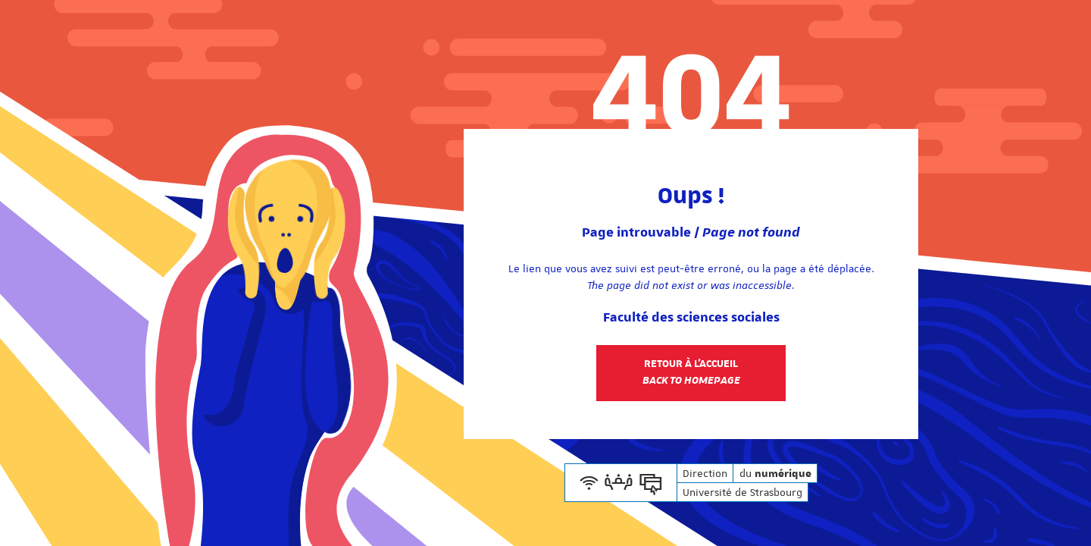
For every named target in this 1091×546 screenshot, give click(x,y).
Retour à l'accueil (691, 372)
